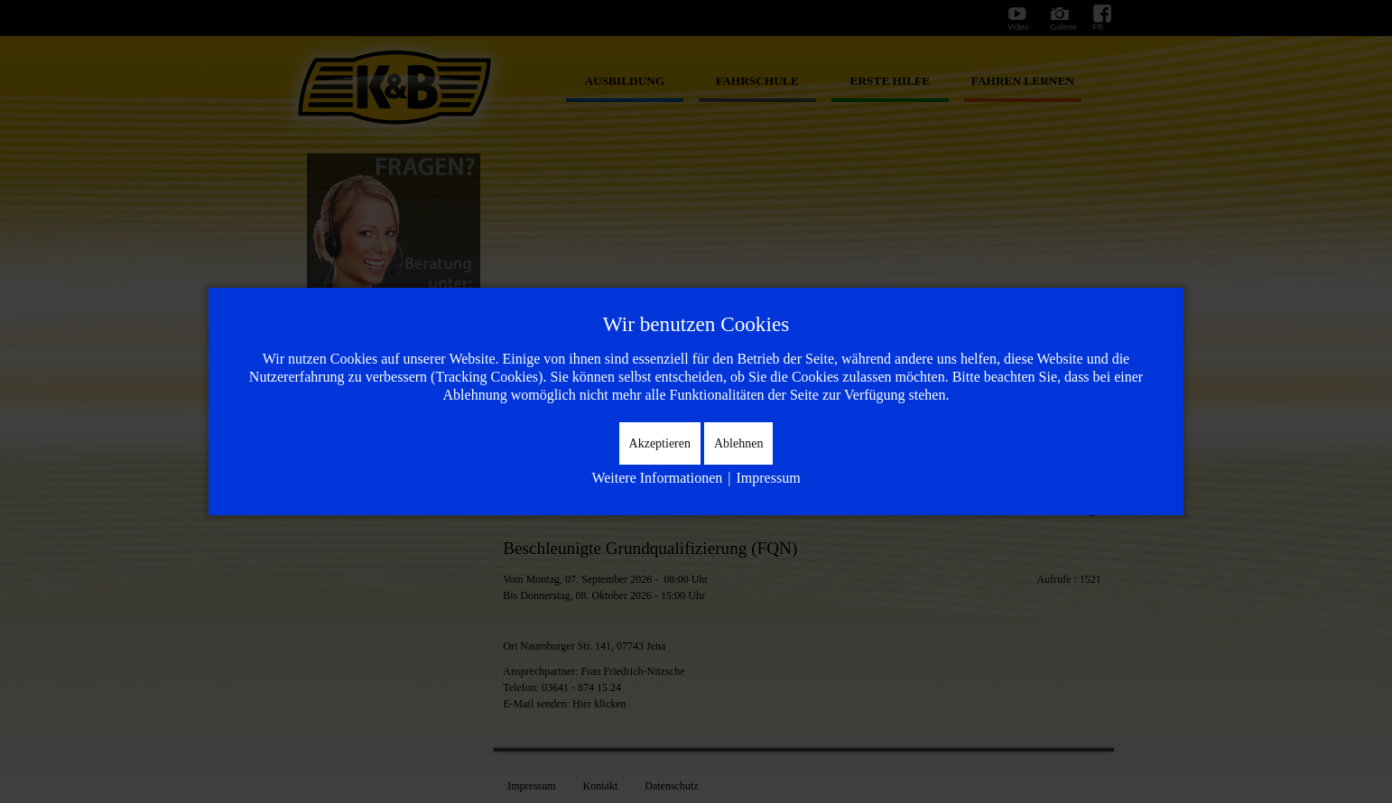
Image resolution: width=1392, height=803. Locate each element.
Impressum (768, 477)
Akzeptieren (660, 443)
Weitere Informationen (656, 477)
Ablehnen (738, 443)
